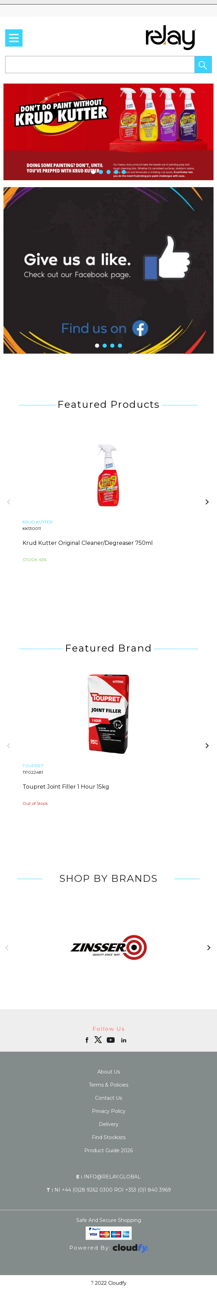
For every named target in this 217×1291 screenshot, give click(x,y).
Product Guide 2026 (108, 1150)
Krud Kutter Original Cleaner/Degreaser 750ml (88, 543)
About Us (108, 1072)
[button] (203, 64)
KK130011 (32, 528)
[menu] (14, 38)
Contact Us (108, 1098)
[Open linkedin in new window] (124, 1039)
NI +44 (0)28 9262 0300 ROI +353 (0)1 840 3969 (108, 1190)
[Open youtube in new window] (111, 1039)
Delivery (109, 1124)
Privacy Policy (108, 1111)
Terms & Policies (108, 1085)
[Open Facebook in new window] (87, 1039)
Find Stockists (108, 1137)
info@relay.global (108, 1177)
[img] (98, 1039)
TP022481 (33, 772)
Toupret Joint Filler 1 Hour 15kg (66, 786)
